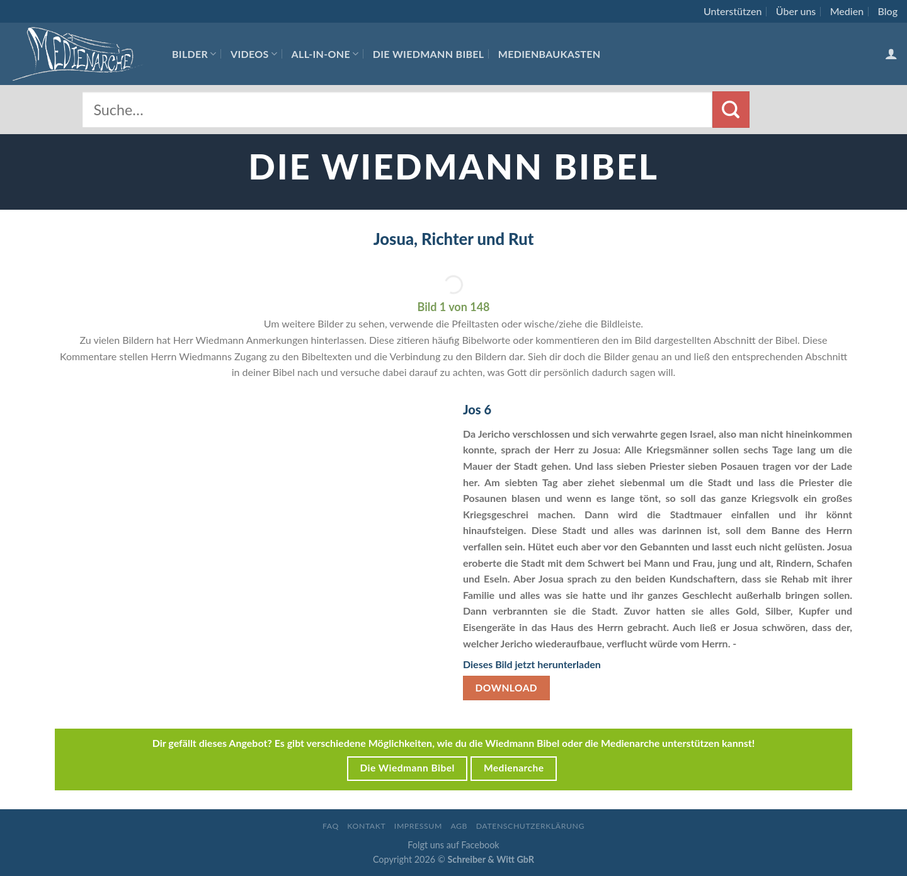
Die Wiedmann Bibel (428, 54)
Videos (254, 54)
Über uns (796, 11)
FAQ (330, 826)
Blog (888, 11)
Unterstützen (733, 11)
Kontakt (366, 826)
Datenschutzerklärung (530, 826)
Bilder (194, 54)
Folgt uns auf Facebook (453, 844)
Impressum (418, 826)
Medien (847, 11)
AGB (458, 826)
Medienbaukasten (549, 54)
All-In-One (325, 54)
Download (507, 687)
